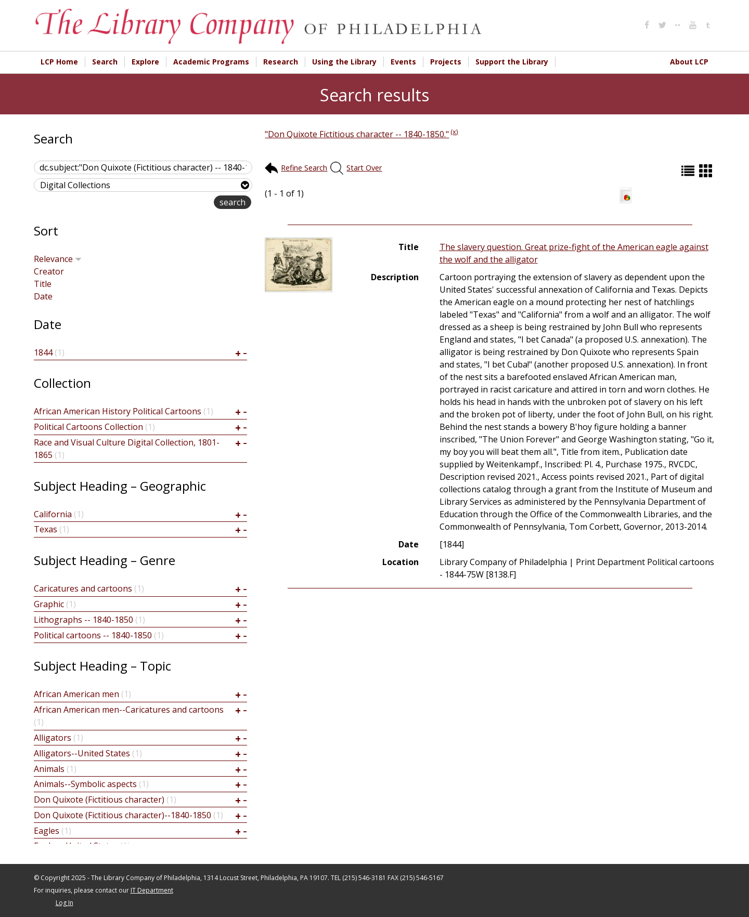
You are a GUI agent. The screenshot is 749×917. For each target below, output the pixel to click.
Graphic (49, 604)
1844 (43, 352)
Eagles (46, 830)
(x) (454, 131)
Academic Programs (211, 62)
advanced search (181, 203)
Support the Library (511, 62)
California (53, 514)
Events (403, 62)
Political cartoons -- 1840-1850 (93, 635)
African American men (76, 694)
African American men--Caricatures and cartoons (129, 709)
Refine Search (304, 168)
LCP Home (59, 62)
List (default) (689, 170)
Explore (145, 62)
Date (43, 296)
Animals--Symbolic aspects (85, 784)
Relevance (58, 259)
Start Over (364, 168)
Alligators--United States (82, 753)
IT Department (152, 890)
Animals (49, 769)
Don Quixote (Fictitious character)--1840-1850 (122, 815)
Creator (49, 271)
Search (105, 62)
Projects (445, 62)
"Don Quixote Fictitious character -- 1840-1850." (357, 134)
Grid (707, 170)
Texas (45, 529)
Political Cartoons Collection (88, 427)
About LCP (689, 62)
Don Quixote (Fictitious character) (99, 799)
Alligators (52, 737)
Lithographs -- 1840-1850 (83, 619)
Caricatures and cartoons (83, 588)
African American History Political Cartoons (117, 411)
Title (42, 284)
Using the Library (344, 62)
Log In (64, 902)
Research (280, 62)
